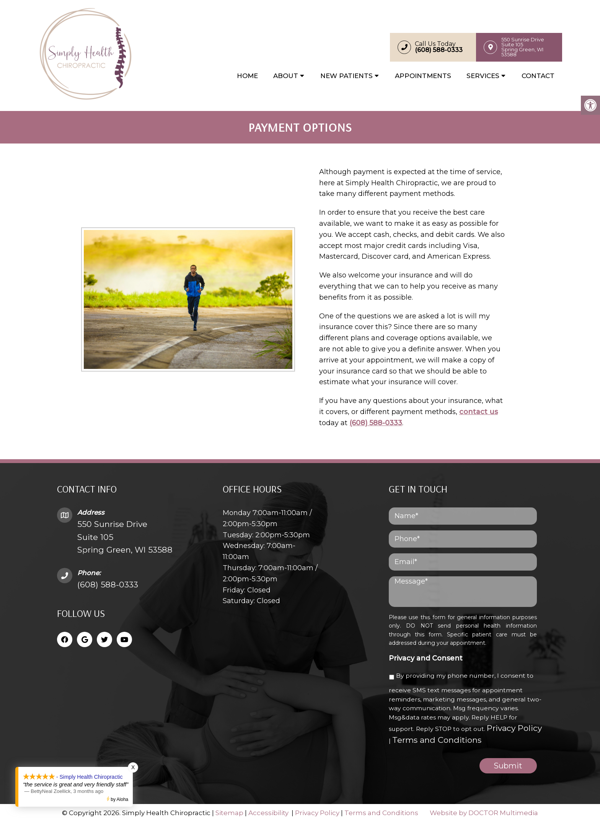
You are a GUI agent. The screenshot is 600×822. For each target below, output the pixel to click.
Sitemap (229, 813)
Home (247, 76)
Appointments (423, 76)
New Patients (346, 76)
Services (482, 76)
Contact (538, 76)
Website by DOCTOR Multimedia (484, 813)
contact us (478, 412)
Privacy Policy (514, 728)
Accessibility (268, 813)
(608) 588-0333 (375, 423)
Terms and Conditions (436, 740)
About (285, 76)
